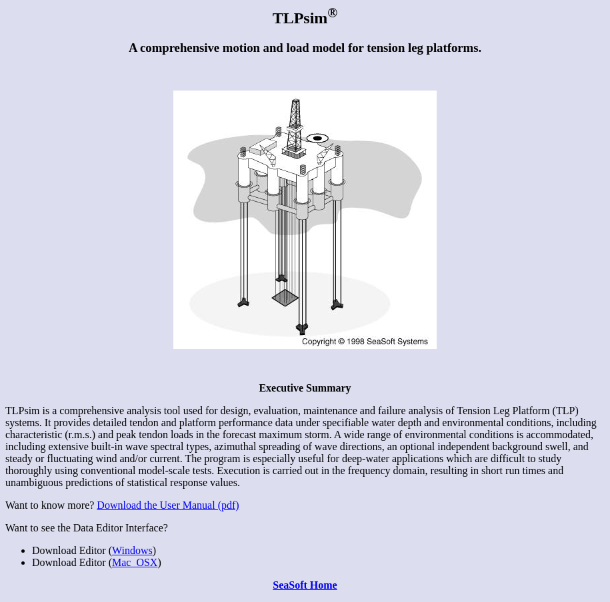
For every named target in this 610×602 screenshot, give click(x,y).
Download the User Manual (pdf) (168, 505)
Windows (132, 550)
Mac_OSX (134, 562)
